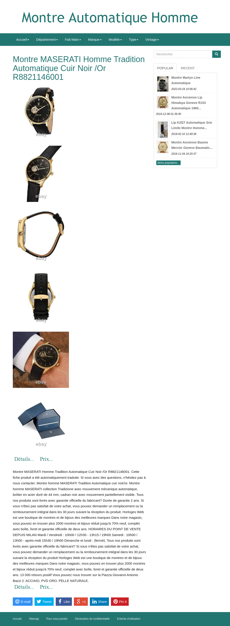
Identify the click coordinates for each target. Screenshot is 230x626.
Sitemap (34, 618)
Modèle (115, 39)
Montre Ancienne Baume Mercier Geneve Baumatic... (191, 145)
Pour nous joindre (56, 618)
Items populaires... (168, 162)
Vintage (152, 39)
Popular (165, 68)
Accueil (22, 39)
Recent (188, 68)
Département (47, 39)
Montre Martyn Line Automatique (185, 80)
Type (134, 39)
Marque (95, 39)
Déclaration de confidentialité (92, 618)
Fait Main (73, 39)
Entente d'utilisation (128, 618)
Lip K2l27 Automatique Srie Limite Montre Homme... (191, 125)
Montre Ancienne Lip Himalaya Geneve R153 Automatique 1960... (188, 103)
